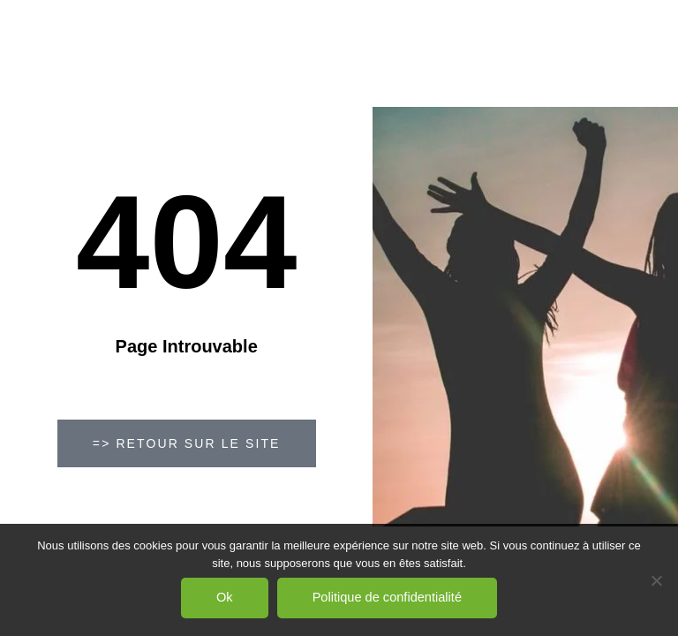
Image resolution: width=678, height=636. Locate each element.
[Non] (656, 580)
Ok (224, 597)
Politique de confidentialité (387, 597)
